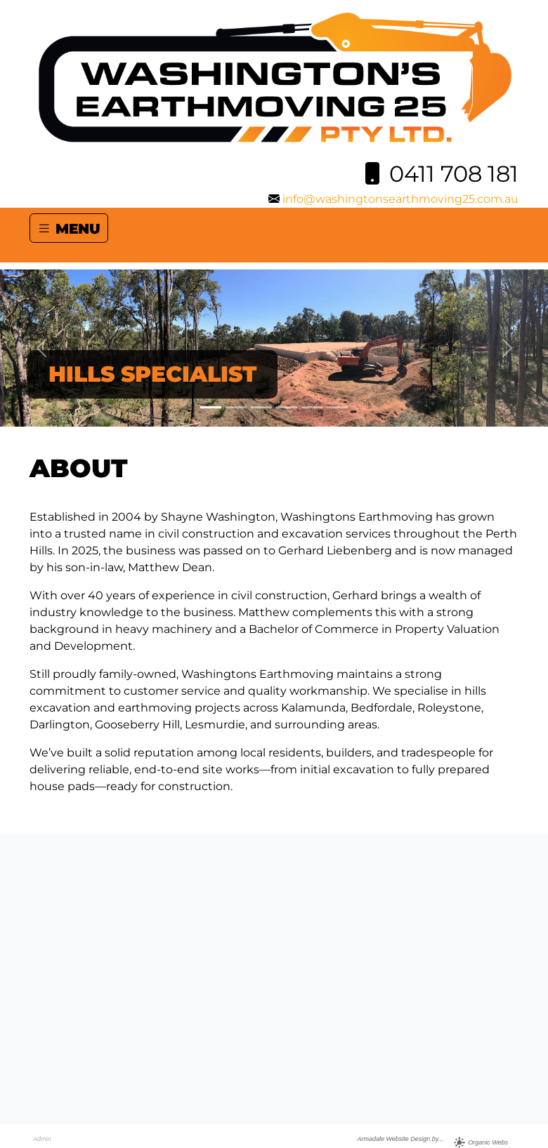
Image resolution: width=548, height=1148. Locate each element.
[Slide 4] (286, 407)
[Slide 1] (210, 407)
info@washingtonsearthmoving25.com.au (400, 199)
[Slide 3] (261, 407)
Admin (42, 1138)
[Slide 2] (236, 407)
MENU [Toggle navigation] (68, 228)
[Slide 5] (311, 407)
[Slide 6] (337, 407)
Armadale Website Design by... (400, 1138)
